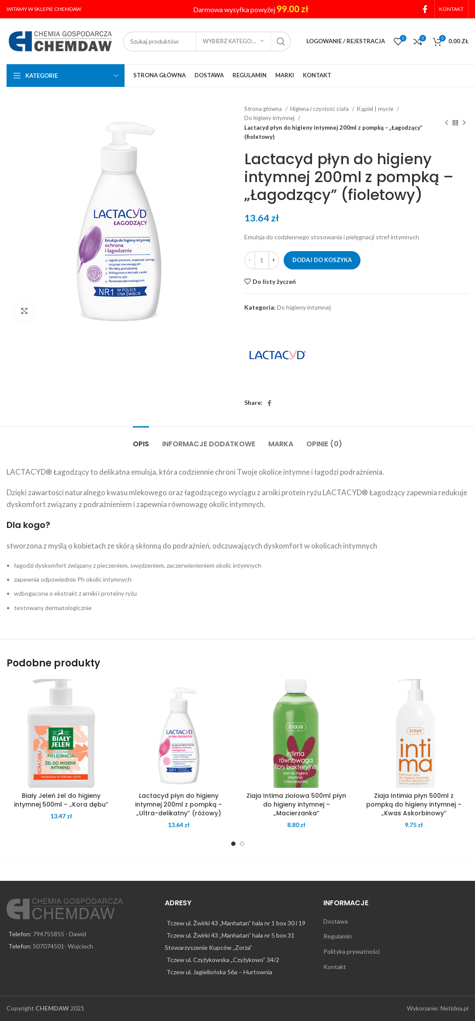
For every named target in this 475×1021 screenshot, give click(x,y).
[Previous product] (446, 123)
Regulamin (337, 936)
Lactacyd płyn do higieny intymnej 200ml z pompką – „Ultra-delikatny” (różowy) (178, 804)
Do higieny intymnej (270, 117)
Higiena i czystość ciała (320, 108)
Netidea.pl (454, 1008)
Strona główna (263, 108)
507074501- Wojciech (63, 946)
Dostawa (335, 921)
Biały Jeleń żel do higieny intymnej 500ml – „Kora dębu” (61, 800)
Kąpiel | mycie (376, 108)
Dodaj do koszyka (322, 259)
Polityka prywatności (351, 951)
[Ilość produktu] (261, 260)
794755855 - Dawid (59, 934)
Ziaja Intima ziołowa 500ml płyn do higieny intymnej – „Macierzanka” (296, 804)
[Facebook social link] (425, 9)
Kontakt (334, 966)
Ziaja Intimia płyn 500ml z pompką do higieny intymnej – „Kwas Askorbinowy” (413, 804)
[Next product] (464, 123)
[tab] (141, 439)
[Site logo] (60, 40)
